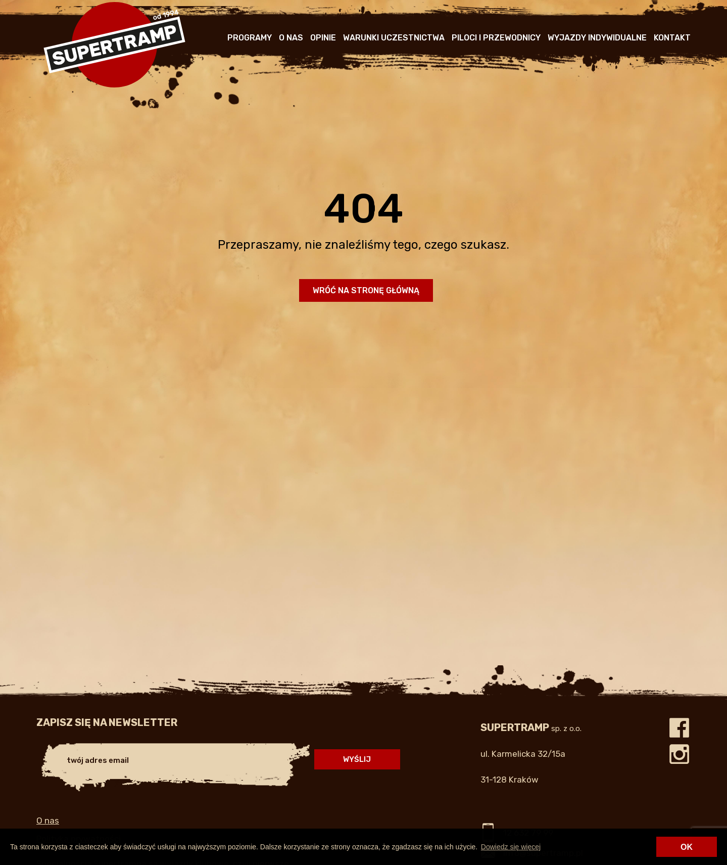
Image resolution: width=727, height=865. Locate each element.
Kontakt (672, 37)
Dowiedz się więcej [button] (511, 847)
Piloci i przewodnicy (496, 37)
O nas (291, 37)
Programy (249, 37)
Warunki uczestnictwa (394, 37)
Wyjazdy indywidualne (597, 37)
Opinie (323, 37)
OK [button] (687, 847)
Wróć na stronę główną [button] (366, 290)
